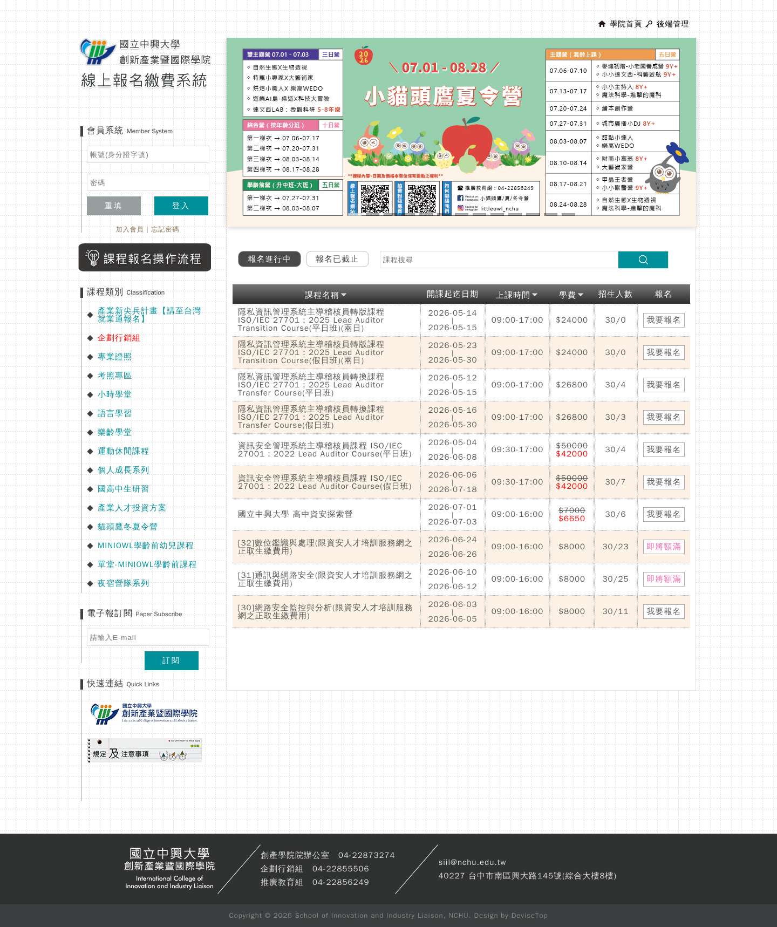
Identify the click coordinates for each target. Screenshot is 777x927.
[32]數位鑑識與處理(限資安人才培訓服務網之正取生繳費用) (325, 547)
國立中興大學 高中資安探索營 (295, 514)
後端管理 (673, 24)
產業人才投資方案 (132, 508)
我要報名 (664, 320)
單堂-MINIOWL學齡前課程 (147, 564)
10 (515, 214)
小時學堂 (115, 394)
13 (568, 214)
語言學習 (115, 413)
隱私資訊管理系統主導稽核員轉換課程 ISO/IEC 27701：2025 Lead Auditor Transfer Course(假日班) (311, 417)
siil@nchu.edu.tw (472, 862)
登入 (181, 205)
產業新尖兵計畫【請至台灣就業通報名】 (149, 315)
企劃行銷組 (119, 338)
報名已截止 (337, 259)
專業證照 (115, 357)
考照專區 (115, 375)
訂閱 (171, 660)
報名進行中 (269, 259)
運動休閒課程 (123, 451)
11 (533, 214)
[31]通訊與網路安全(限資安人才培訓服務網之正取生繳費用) (325, 579)
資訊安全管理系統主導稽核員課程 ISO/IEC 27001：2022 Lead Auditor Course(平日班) (325, 450)
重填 (114, 205)
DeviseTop (530, 915)
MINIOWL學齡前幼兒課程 (146, 545)
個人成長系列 (123, 470)
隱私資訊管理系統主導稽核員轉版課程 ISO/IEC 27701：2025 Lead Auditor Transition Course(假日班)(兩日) (311, 352)
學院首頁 (626, 24)
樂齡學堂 (115, 432)
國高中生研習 (123, 489)
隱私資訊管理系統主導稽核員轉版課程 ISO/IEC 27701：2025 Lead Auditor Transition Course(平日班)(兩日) (311, 320)
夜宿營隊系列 (123, 583)
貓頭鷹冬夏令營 (128, 526)
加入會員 (130, 229)
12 (550, 214)
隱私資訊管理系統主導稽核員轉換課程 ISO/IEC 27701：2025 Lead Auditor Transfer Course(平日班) (311, 385)
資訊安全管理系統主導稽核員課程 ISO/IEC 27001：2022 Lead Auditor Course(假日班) (325, 482)
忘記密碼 (165, 229)
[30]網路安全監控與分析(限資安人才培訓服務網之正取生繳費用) (325, 612)
